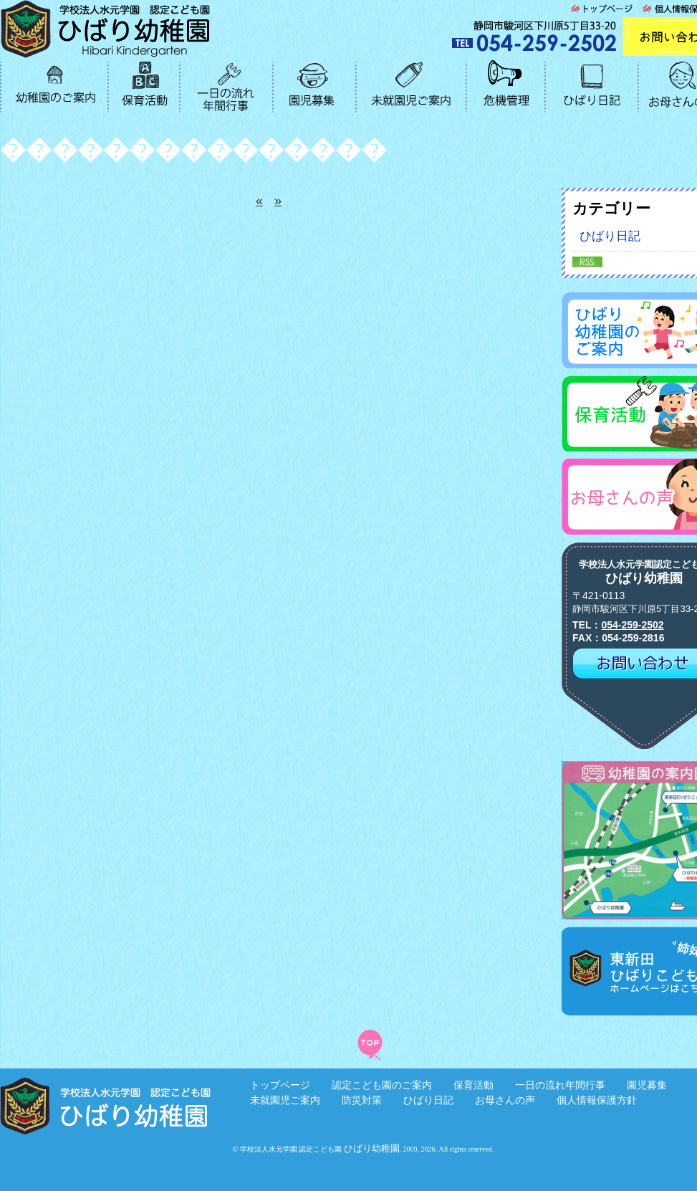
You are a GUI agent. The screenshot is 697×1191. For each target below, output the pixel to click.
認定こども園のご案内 (382, 1085)
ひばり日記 (428, 1100)
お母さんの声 (505, 1100)
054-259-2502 (632, 625)
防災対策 (362, 1100)
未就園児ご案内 (285, 1100)
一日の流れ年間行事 (560, 1085)
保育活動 (473, 1085)
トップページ (280, 1085)
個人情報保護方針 (597, 1100)
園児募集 (647, 1085)
